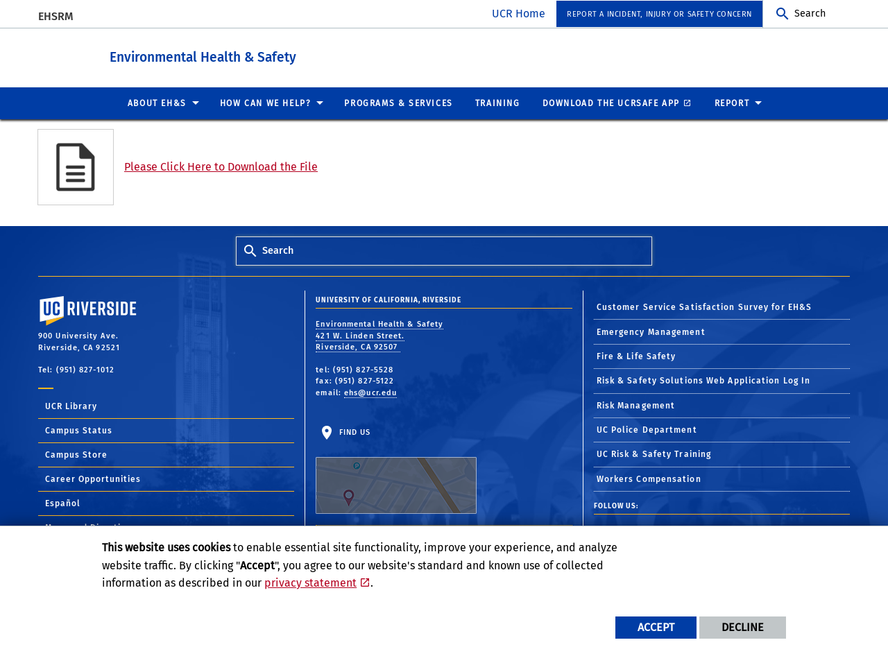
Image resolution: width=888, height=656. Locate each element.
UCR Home (518, 13)
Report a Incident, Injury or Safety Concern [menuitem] (659, 14)
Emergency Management (651, 331)
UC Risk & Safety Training (654, 453)
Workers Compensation (649, 478)
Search (810, 13)
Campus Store (76, 454)
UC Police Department (647, 429)
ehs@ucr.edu (370, 392)
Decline (743, 627)
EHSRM (56, 16)
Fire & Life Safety (636, 356)
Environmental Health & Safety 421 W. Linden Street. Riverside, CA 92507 (379, 335)
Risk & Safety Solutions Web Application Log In (704, 380)
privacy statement (310, 582)
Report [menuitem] (732, 102)
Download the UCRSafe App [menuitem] (611, 102)
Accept (656, 627)
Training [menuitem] (497, 102)
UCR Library (71, 406)
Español (62, 503)
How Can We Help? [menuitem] (265, 102)
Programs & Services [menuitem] (398, 102)
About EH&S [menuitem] (157, 102)
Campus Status (78, 430)
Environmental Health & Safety (266, 54)
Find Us (396, 470)
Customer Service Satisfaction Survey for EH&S (704, 306)
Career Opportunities (93, 478)
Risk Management (636, 405)
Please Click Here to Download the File (221, 166)
